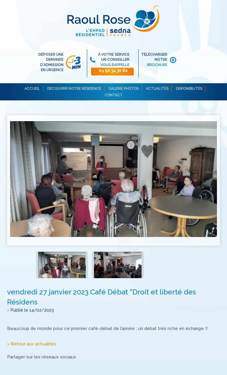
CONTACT (114, 95)
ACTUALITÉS (157, 88)
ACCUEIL (32, 88)
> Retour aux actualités (31, 344)
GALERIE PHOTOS (123, 88)
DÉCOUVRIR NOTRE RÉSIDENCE (74, 88)
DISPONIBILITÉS (189, 88)
